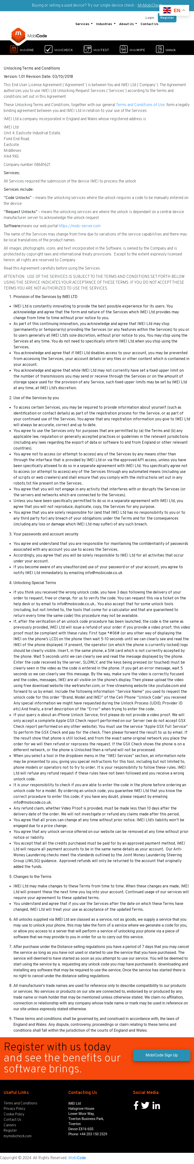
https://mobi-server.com (80, 226)
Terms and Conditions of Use (140, 105)
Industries (104, 24)
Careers (10, 1125)
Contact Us (149, 24)
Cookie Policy (14, 1114)
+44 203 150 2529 (93, 1134)
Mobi (77, 1158)
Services (82, 24)
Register (167, 18)
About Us (126, 24)
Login (149, 18)
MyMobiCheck (150, 5)
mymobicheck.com (17, 1136)
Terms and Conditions (20, 1103)
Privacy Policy (14, 1109)
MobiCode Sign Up (162, 1055)
